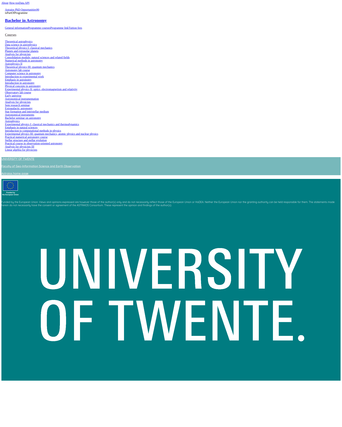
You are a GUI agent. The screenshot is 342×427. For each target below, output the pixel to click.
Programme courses (39, 27)
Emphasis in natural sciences (21, 127)
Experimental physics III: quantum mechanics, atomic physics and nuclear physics (51, 133)
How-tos (14, 2)
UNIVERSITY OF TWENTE (17, 159)
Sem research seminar (17, 105)
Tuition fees (75, 27)
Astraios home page (14, 173)
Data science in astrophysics (21, 44)
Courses (10, 35)
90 (37, 9)
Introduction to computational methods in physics (33, 130)
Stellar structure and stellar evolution (26, 140)
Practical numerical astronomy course (26, 137)
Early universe (13, 95)
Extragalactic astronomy (19, 108)
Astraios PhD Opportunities (20, 9)
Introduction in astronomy (19, 82)
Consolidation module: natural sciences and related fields (37, 57)
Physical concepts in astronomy (23, 86)
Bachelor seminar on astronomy (23, 117)
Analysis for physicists (18, 54)
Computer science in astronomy (23, 73)
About (4, 2)
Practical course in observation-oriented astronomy (34, 143)
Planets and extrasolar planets (22, 51)
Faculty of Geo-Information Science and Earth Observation (41, 166)
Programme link (59, 27)
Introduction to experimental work (24, 76)
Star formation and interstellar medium (27, 111)
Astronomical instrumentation (22, 98)
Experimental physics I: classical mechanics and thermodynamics (42, 124)
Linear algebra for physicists (21, 149)
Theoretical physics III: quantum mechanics (30, 66)
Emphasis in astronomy (18, 79)
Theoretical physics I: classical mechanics (28, 47)
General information (16, 27)
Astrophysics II (13, 63)
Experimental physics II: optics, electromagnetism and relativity (41, 89)
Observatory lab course (18, 92)
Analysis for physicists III (19, 146)
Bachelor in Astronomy (26, 20)
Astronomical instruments (19, 114)
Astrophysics (12, 121)
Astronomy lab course (17, 70)
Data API (24, 2)
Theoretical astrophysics (19, 41)
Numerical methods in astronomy (24, 60)
